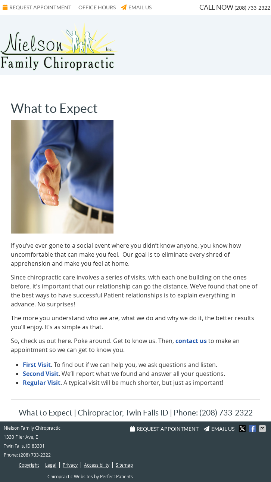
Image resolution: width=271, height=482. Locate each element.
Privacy (70, 465)
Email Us (136, 7)
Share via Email (263, 428)
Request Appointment (37, 7)
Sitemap (124, 465)
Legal (50, 465)
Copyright (29, 465)
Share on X (243, 428)
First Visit (37, 365)
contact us (191, 341)
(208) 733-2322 (252, 8)
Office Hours (97, 7)
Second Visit (41, 374)
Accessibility (96, 465)
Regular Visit (41, 383)
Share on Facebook (253, 428)
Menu (18, 85)
